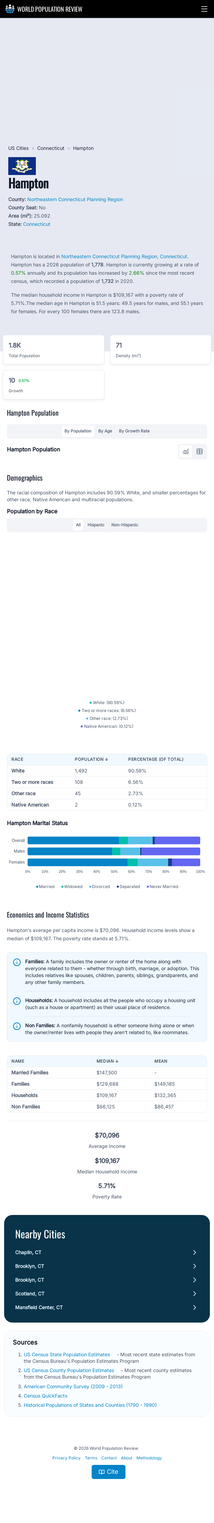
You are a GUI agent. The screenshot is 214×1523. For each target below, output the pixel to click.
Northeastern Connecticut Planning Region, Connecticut (124, 256)
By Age (105, 431)
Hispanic (96, 524)
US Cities (18, 148)
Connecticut (50, 148)
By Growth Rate (134, 431)
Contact (109, 1457)
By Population (77, 431)
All (78, 524)
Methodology (149, 1457)
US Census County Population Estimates (69, 1370)
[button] (204, 9)
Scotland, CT (29, 1293)
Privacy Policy (66, 1457)
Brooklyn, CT (29, 1266)
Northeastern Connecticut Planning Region (75, 199)
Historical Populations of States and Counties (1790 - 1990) (90, 1405)
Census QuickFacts (45, 1396)
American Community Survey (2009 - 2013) (73, 1386)
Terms (91, 1457)
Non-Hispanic (124, 524)
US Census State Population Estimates (67, 1354)
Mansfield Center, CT (39, 1307)
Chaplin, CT (28, 1252)
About (126, 1457)
